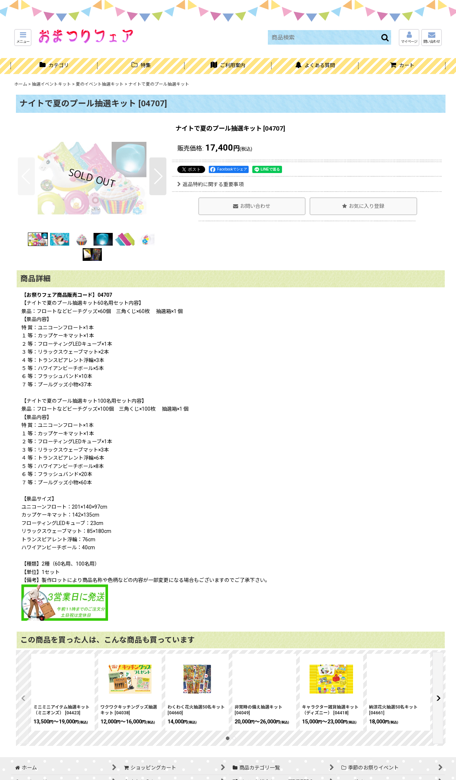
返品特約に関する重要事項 (210, 184)
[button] (23, 37)
